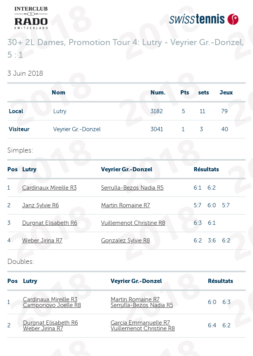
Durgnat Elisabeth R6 (49, 223)
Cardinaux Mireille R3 (49, 188)
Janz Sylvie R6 (40, 205)
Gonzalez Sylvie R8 (125, 240)
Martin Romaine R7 (125, 205)
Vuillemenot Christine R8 (133, 223)
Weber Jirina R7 (42, 240)
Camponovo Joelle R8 (52, 305)
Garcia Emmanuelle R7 (140, 323)
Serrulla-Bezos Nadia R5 (132, 188)
